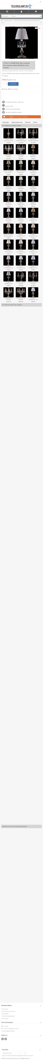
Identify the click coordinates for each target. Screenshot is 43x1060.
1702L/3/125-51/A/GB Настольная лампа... (21, 140)
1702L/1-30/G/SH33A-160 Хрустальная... (33, 236)
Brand (35, 122)
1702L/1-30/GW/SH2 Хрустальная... (33, 204)
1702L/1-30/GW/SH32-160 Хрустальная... (33, 299)
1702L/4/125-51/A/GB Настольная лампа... (33, 140)
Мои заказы (5, 1009)
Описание (6, 122)
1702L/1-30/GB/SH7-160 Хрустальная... (33, 220)
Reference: (21, 70)
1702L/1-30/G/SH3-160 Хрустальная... (9, 235)
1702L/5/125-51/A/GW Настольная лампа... (8, 156)
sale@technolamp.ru (10, 1031)
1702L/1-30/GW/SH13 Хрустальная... (8, 204)
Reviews (28, 122)
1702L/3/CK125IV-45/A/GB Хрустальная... (20, 284)
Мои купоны (5, 1018)
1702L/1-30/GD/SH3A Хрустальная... (20, 188)
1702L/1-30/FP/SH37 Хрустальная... (33, 156)
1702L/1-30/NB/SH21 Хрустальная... (20, 220)
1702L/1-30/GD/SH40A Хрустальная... (33, 188)
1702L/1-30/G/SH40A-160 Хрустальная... (21, 252)
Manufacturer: (5, 70)
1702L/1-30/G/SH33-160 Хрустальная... (21, 236)
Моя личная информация (8, 1016)
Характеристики (17, 122)
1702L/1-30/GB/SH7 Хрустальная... (8, 171)
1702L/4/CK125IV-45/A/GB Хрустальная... (33, 284)
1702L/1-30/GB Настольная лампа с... (8, 140)
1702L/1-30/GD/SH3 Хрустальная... (21, 171)
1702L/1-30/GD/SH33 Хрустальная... (33, 172)
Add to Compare (14, 89)
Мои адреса (5, 1013)
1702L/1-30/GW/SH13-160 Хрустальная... (33, 252)
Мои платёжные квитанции (8, 1011)
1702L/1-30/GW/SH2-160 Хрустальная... (21, 268)
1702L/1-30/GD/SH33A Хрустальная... (8, 188)
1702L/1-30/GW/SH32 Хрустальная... (8, 220)
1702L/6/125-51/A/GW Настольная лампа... (21, 156)
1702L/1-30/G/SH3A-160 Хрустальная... (8, 252)
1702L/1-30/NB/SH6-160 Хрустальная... (8, 284)
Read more (20, 102)
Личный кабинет (6, 1005)
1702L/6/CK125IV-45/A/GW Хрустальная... (20, 299)
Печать (5, 89)
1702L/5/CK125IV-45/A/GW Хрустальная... (8, 299)
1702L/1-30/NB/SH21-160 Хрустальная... (33, 268)
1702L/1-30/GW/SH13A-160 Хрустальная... (8, 268)
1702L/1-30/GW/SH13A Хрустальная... (20, 204)
